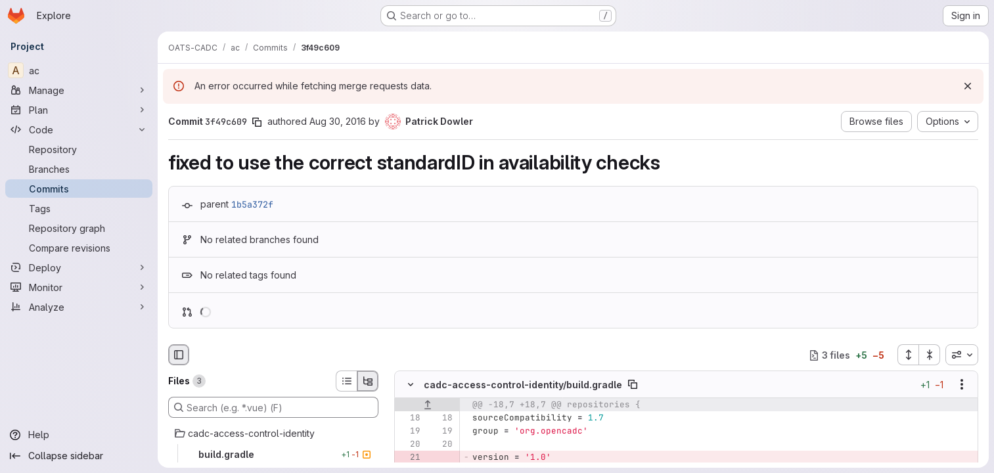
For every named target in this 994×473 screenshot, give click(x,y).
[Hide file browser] (178, 354)
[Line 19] (409, 431)
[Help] (78, 435)
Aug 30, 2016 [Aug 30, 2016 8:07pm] (337, 121)
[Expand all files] (907, 354)
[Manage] (78, 90)
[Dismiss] (968, 86)
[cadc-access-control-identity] (273, 433)
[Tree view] (367, 381)
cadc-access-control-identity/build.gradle (523, 384)
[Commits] (78, 188)
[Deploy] (78, 267)
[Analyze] (78, 307)
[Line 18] (409, 418)
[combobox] (961, 354)
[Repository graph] (78, 228)
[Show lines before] (427, 405)
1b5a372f (252, 204)
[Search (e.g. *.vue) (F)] (273, 407)
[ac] (78, 70)
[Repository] (78, 149)
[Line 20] (409, 444)
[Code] (78, 129)
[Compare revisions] (78, 247)
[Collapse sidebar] (78, 456)
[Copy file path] (633, 385)
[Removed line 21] (409, 457)
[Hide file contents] (410, 385)
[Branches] (78, 169)
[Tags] (78, 208)
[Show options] (962, 385)
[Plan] (78, 110)
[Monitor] (78, 287)
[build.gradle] (273, 454)
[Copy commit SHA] (257, 122)
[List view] (346, 381)
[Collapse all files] (929, 354)
